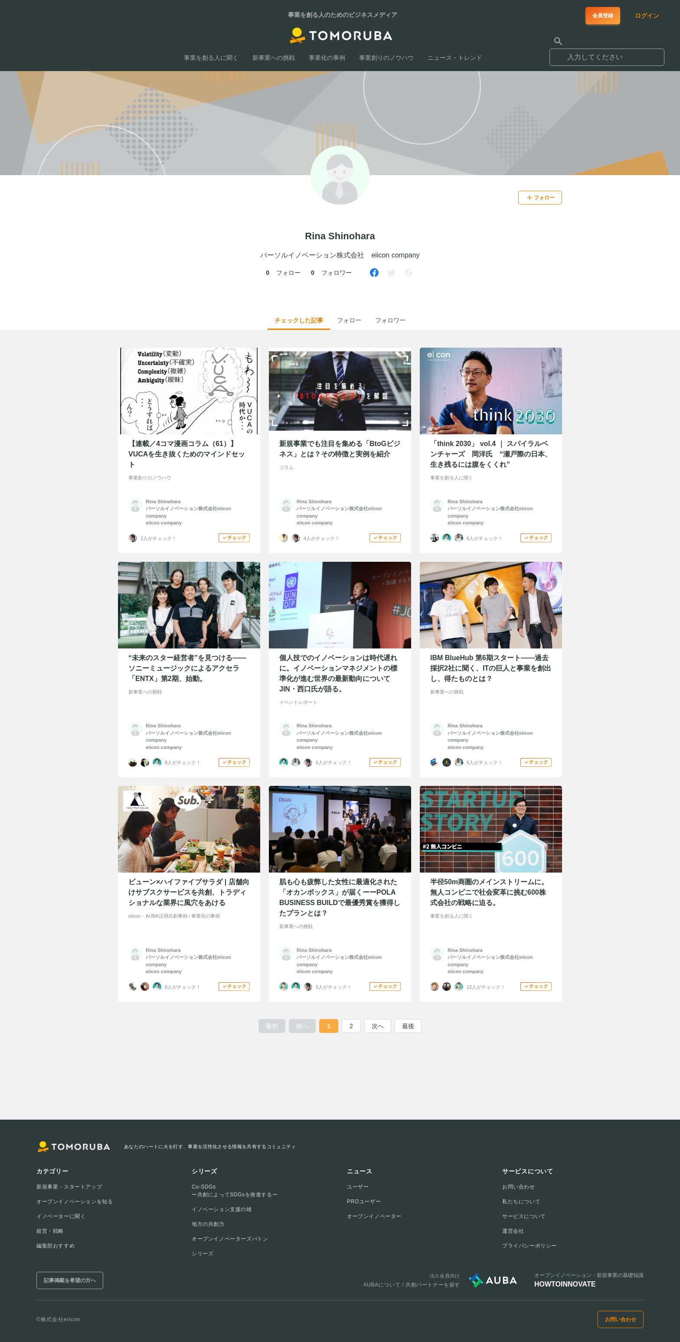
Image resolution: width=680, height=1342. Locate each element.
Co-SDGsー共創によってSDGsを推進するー (235, 1191)
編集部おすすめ (55, 1246)
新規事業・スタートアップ (69, 1187)
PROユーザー (364, 1202)
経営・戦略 (50, 1231)
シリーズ (202, 1254)
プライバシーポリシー (529, 1246)
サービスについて (524, 1216)
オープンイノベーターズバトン (230, 1239)
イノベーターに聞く (60, 1216)
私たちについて (521, 1202)
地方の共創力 (208, 1224)
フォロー (349, 320)
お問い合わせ (518, 1187)
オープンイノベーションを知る (74, 1202)
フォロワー (390, 320)
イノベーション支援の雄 (222, 1209)
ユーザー (358, 1187)
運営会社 (513, 1231)
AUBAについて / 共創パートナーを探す (411, 1285)
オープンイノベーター (374, 1216)
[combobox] (606, 53)
